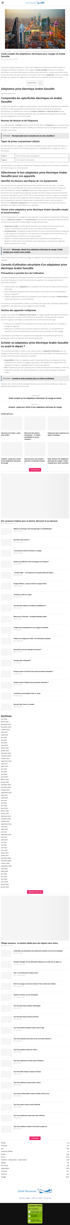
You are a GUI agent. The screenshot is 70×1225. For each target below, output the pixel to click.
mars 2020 (4, 882)
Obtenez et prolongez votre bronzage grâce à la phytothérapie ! (33, 529)
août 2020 (4, 869)
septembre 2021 (6, 834)
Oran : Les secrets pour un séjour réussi (26, 973)
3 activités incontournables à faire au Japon (27, 693)
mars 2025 (4, 745)
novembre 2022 (6, 819)
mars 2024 (4, 777)
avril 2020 (4, 879)
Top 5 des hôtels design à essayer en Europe (27, 1071)
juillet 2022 (4, 829)
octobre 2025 (5, 730)
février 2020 (5, 884)
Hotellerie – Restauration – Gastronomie (14, 1160)
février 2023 (5, 811)
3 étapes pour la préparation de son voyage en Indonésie (31, 627)
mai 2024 (4, 771)
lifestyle (3, 1163)
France (3, 1157)
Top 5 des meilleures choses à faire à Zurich (27, 1082)
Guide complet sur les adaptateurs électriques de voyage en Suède (35, 398)
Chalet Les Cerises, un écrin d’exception (26, 995)
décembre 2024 (6, 753)
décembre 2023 (6, 785)
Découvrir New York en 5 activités (24, 704)
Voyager (3, 1177)
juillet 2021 (4, 840)
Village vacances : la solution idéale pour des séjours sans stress (29, 943)
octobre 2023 (5, 790)
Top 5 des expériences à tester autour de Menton (29, 1060)
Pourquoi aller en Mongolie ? (22, 660)
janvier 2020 (5, 887)
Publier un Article (36, 1198)
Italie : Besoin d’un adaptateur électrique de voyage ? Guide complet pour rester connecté (58, 461)
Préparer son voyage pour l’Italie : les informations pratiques (32, 638)
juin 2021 (4, 842)
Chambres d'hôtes (7, 1151)
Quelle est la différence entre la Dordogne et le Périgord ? (31, 561)
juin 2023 (4, 800)
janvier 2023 (5, 813)
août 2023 (4, 795)
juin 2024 (4, 769)
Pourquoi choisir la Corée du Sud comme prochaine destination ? (33, 671)
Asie (2, 1148)
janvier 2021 (5, 855)
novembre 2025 (6, 727)
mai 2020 (4, 876)
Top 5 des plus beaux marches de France (26, 1017)
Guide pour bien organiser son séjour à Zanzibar (58, 434)
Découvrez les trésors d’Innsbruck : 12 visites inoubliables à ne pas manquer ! (32, 436)
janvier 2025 (5, 750)
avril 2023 (4, 806)
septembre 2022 (6, 824)
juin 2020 (4, 874)
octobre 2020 (5, 863)
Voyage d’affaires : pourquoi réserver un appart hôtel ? (30, 583)
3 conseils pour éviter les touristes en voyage (27, 551)
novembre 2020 (6, 861)
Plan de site (47, 1198)
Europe (3, 1154)
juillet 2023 (4, 798)
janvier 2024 (5, 782)
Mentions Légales (24, 1198)
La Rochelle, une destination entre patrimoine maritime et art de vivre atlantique (38, 951)
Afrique (3, 1143)
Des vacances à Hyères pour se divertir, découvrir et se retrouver (29, 521)
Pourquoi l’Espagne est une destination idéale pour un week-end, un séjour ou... (38, 962)
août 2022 (4, 827)
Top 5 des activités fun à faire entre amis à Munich (29, 1115)
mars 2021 (4, 850)
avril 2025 (4, 743)
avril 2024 (4, 774)
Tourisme (4, 1171)
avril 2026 (4, 719)
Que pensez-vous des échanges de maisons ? (27, 649)
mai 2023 (4, 803)
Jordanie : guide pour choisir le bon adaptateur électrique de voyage (35, 407)
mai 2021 (4, 845)
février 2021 (5, 853)
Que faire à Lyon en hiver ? (22, 540)
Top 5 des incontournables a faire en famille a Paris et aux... (32, 1093)
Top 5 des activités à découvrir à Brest (25, 1049)
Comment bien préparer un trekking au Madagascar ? (30, 605)
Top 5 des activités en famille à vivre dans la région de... (31, 1126)
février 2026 (5, 722)
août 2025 (4, 732)
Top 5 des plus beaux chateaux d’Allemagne (27, 1006)
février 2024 (5, 779)
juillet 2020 (4, 871)
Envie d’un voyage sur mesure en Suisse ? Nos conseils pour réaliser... (35, 984)
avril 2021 (4, 848)
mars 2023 (4, 808)
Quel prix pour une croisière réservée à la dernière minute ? (34, 461)
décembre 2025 (6, 724)
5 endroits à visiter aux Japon (23, 594)
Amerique (4, 1146)
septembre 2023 (6, 792)
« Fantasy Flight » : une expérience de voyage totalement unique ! (34, 572)
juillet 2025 (4, 735)
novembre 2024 (6, 756)
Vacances (4, 1174)
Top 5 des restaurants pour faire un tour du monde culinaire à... (33, 1038)
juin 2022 (4, 832)
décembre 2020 (6, 858)
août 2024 (4, 764)
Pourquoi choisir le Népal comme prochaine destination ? (31, 682)
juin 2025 (4, 737)
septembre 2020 (6, 866)
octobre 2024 (5, 758)
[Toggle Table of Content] (39, 83)
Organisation (5, 1168)
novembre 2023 (6, 787)
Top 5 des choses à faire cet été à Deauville (27, 1104)
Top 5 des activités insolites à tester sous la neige (29, 1028)
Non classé (4, 1165)
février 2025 (5, 748)
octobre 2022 (5, 821)
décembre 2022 (6, 816)
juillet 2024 (4, 766)
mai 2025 (4, 740)
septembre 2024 (6, 761)
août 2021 (4, 837)
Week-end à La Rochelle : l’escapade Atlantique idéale (30, 616)
